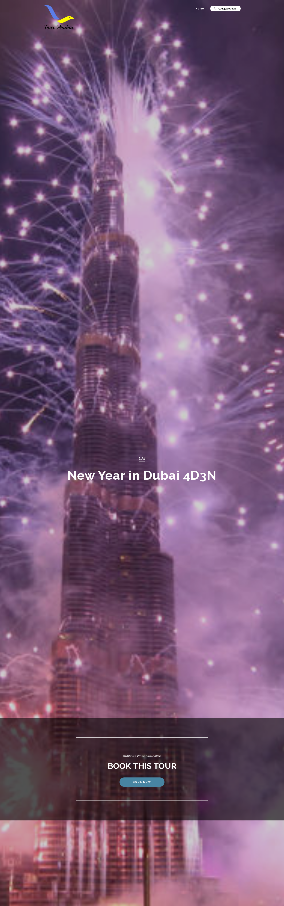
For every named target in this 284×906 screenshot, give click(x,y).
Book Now (142, 782)
